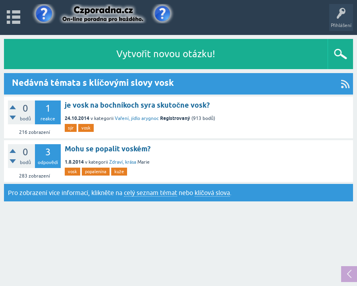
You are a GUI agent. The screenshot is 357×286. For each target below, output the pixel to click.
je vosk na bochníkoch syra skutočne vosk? (137, 105)
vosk (86, 128)
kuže (119, 171)
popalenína (95, 171)
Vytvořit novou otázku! (166, 53)
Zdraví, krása (122, 162)
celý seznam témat (150, 192)
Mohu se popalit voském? (108, 149)
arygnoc (150, 118)
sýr (70, 128)
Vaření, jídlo (127, 118)
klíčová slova (212, 192)
